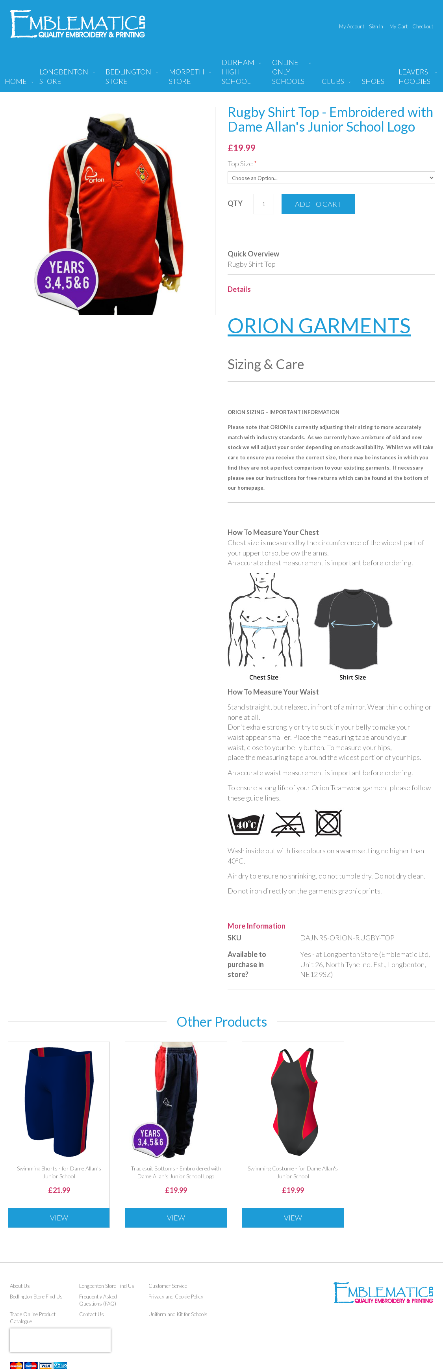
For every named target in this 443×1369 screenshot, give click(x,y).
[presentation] (60, 1340)
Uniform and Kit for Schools (178, 1314)
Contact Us (91, 1314)
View (59, 1217)
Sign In (376, 26)
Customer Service (167, 1286)
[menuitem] (65, 79)
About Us (20, 1286)
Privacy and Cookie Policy (175, 1296)
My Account (351, 26)
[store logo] (77, 24)
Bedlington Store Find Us (36, 1296)
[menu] (221, 75)
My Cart (398, 26)
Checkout (422, 26)
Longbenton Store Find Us (106, 1286)
